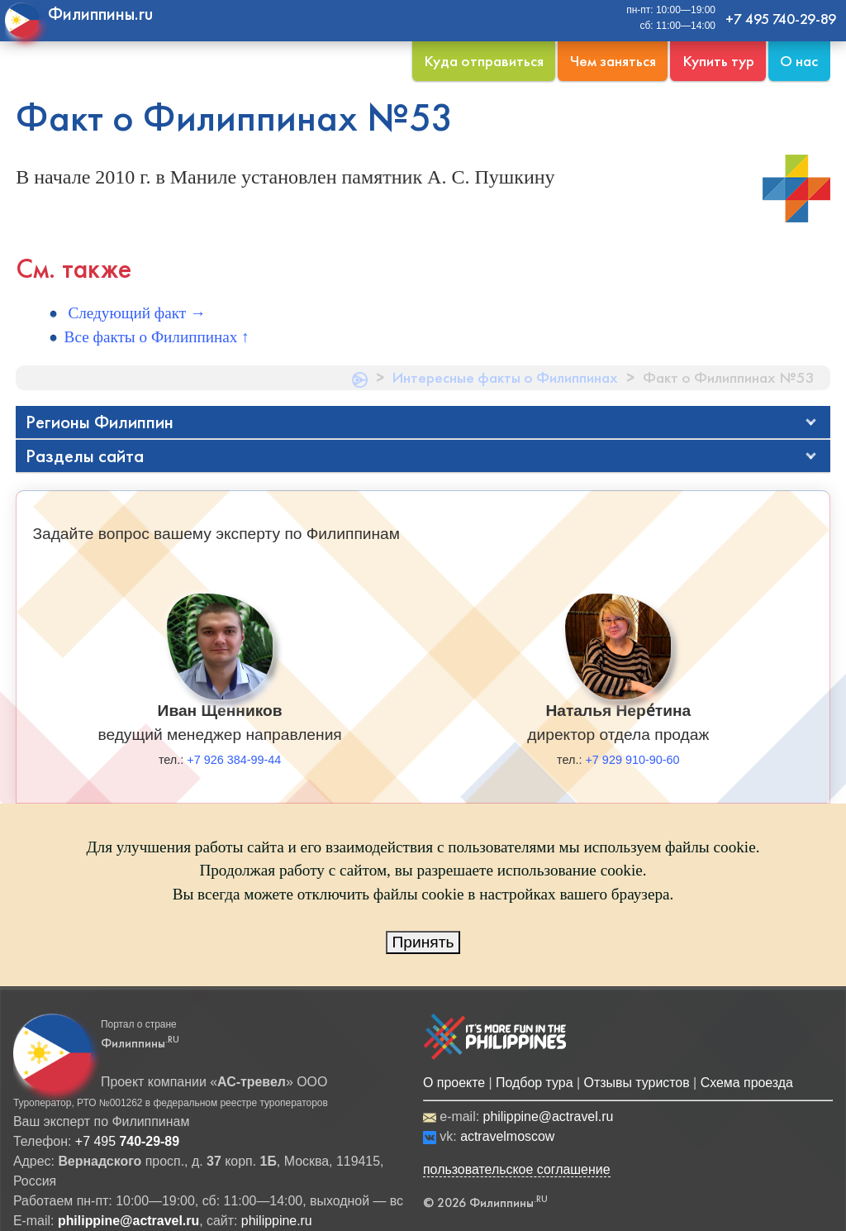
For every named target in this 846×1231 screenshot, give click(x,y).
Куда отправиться (484, 60)
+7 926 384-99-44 (234, 759)
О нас (799, 60)
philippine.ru (276, 1221)
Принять (423, 942)
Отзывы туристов (637, 1083)
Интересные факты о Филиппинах (505, 377)
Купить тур (718, 60)
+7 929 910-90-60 (632, 759)
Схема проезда (747, 1083)
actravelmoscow (507, 1136)
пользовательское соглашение (517, 1169)
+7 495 (127, 1141)
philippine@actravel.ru (548, 1116)
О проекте (454, 1083)
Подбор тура (534, 1083)
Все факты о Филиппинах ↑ (157, 337)
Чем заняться (613, 60)
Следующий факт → (135, 313)
